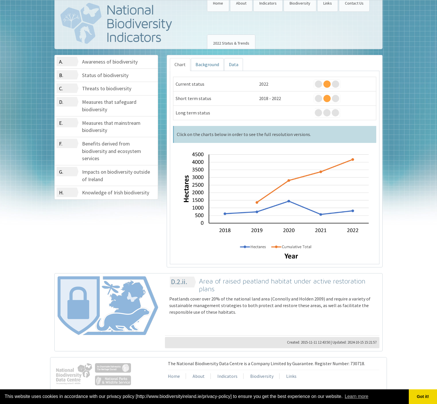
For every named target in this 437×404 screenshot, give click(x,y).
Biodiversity (300, 3)
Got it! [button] (423, 396)
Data (233, 64)
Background (207, 64)
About (241, 3)
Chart (180, 64)
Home (218, 3)
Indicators (268, 3)
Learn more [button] (356, 396)
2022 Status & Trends (231, 43)
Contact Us (354, 3)
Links (327, 3)
